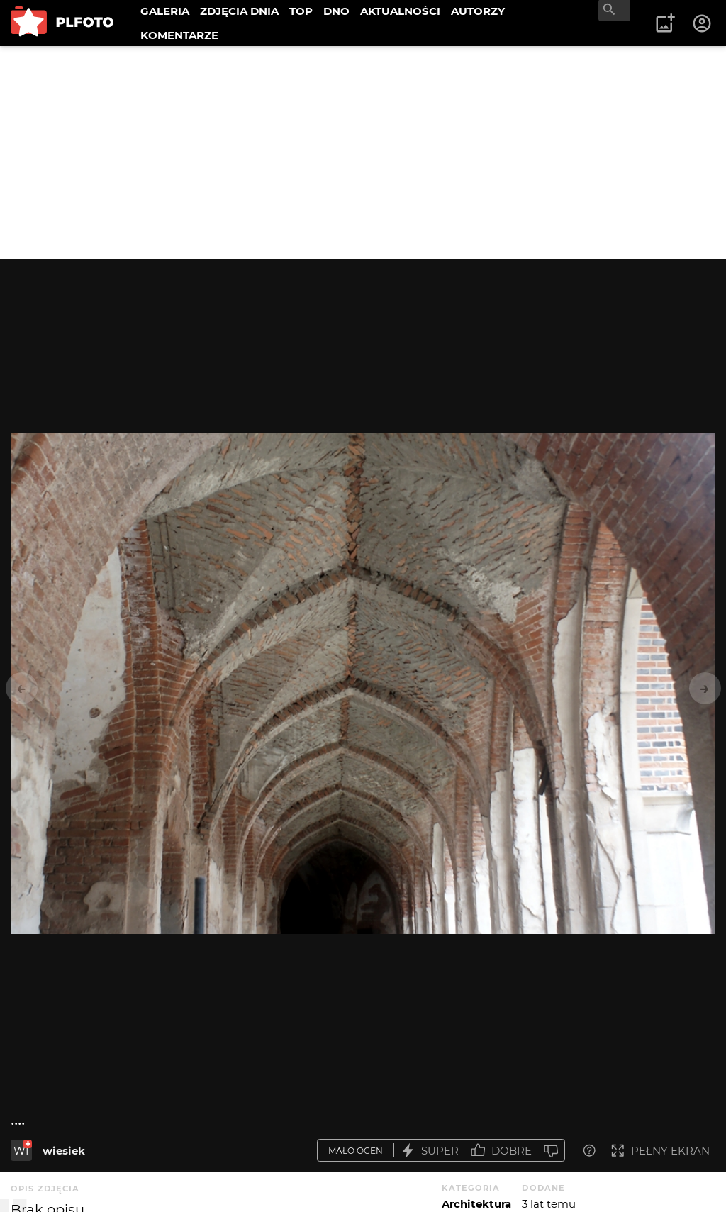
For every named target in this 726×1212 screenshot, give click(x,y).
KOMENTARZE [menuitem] (179, 35)
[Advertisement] (363, 152)
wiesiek (64, 1150)
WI (21, 1150)
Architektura (476, 1204)
